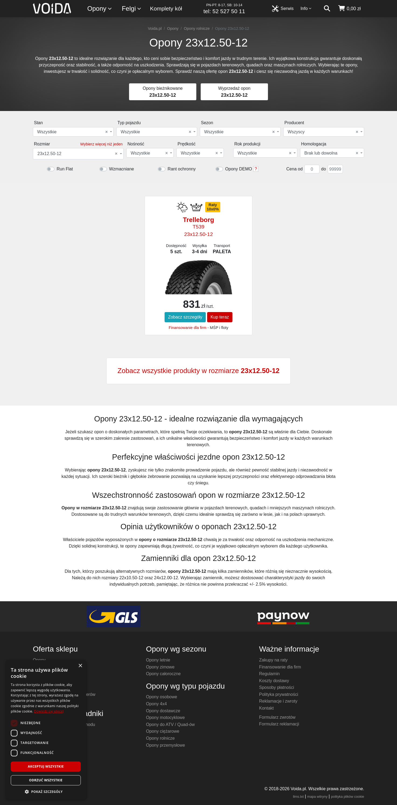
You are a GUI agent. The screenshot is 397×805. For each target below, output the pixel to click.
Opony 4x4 (156, 704)
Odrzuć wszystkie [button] (45, 780)
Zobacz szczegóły (185, 317)
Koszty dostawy (274, 680)
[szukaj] (327, 8)
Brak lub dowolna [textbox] (331, 153)
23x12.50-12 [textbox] (77, 154)
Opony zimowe (160, 667)
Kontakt (266, 708)
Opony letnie (158, 660)
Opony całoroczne (163, 673)
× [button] (80, 666)
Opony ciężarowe (162, 731)
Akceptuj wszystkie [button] (46, 766)
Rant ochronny (182, 169)
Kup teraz (220, 317)
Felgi (132, 9)
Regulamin (269, 673)
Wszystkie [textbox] (72, 132)
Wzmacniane (121, 169)
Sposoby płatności (276, 687)
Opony (99, 9)
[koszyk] (349, 8)
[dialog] (45, 730)
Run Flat (65, 169)
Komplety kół (166, 8)
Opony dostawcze (163, 711)
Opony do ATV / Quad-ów (170, 724)
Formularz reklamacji (279, 724)
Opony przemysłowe (165, 745)
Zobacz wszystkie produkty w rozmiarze (198, 370)
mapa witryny (317, 797)
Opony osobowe (161, 697)
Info (306, 8)
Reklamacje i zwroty (278, 701)
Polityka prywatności (278, 694)
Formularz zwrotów (277, 717)
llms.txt (298, 797)
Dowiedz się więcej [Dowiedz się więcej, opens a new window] (49, 711)
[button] (46, 791)
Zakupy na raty (273, 660)
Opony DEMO (238, 169)
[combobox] (73, 132)
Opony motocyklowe (165, 717)
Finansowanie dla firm (187, 327)
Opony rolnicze (197, 28)
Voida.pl (155, 28)
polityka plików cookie (347, 797)
